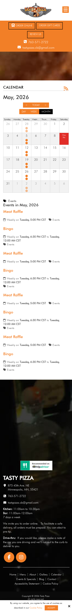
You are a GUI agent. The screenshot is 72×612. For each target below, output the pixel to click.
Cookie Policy (36, 607)
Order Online (21, 25)
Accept (51, 608)
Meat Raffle (13, 211)
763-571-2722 (38, 42)
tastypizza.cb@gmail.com (38, 47)
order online (30, 523)
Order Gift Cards (49, 25)
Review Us (35, 34)
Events (56, 219)
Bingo (8, 228)
